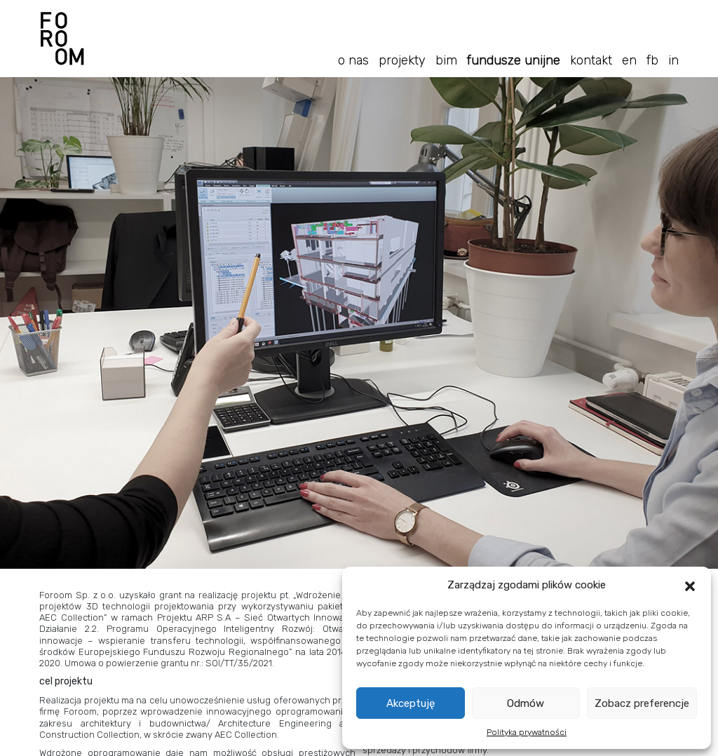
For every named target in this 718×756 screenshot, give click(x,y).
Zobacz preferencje (642, 703)
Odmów (525, 703)
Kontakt (591, 60)
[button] (690, 585)
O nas (353, 60)
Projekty (402, 60)
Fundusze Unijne (513, 60)
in (673, 60)
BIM (446, 60)
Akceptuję (410, 703)
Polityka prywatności (527, 732)
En (629, 60)
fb (652, 60)
